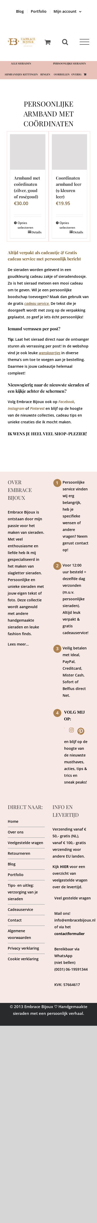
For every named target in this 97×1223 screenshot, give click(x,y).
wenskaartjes (49, 352)
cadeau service (36, 303)
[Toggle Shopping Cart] (47, 42)
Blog (12, 864)
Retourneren (19, 853)
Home (13, 821)
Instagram (16, 408)
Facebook (66, 401)
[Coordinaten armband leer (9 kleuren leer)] (69, 151)
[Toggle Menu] (84, 42)
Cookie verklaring (23, 958)
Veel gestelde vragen (72, 898)
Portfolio (16, 874)
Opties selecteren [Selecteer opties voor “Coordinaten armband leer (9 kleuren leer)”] (64, 225)
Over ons (16, 832)
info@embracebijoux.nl (74, 920)
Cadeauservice (20, 909)
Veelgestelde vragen (25, 842)
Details (36, 232)
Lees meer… (18, 644)
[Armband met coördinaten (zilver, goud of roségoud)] (27, 151)
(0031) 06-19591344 (71, 969)
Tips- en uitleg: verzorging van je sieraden (23, 892)
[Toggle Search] (65, 41)
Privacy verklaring (23, 948)
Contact (15, 920)
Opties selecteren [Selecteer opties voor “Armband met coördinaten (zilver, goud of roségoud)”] (22, 225)
